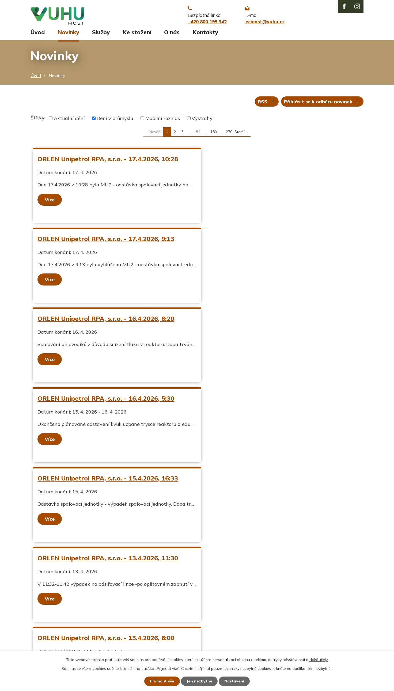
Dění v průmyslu (115, 120)
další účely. (318, 659)
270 (229, 133)
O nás (172, 34)
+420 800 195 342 (174, 616)
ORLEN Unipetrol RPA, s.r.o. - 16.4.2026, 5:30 (267, 240)
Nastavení (234, 681)
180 (213, 133)
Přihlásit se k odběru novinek (322, 103)
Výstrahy (202, 120)
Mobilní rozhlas (162, 120)
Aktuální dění (69, 120)
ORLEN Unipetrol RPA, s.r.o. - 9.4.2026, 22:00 (267, 400)
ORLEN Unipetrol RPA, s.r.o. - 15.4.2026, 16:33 (108, 320)
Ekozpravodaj (46, 625)
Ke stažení (137, 34)
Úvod (38, 34)
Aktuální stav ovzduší (55, 616)
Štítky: (38, 120)
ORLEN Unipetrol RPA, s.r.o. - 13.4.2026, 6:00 (106, 400)
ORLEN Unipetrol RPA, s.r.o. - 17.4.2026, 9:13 (267, 161)
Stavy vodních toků (53, 634)
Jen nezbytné (199, 681)
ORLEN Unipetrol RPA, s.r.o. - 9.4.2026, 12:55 (267, 480)
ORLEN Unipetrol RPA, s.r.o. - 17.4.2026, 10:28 (108, 161)
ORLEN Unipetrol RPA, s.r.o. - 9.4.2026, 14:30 (106, 480)
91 (198, 133)
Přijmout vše (162, 681)
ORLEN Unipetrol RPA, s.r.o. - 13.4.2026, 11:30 (269, 320)
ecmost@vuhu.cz (172, 625)
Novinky (68, 34)
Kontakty (205, 34)
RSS (267, 103)
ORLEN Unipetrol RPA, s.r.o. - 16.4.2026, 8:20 (106, 240)
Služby (101, 34)
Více (50, 201)
